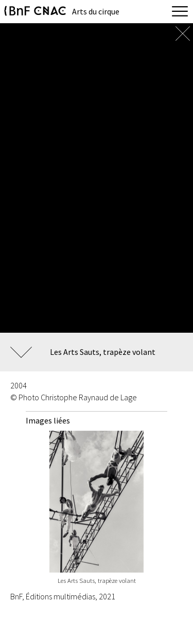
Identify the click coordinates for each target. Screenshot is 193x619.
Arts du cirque (95, 11)
